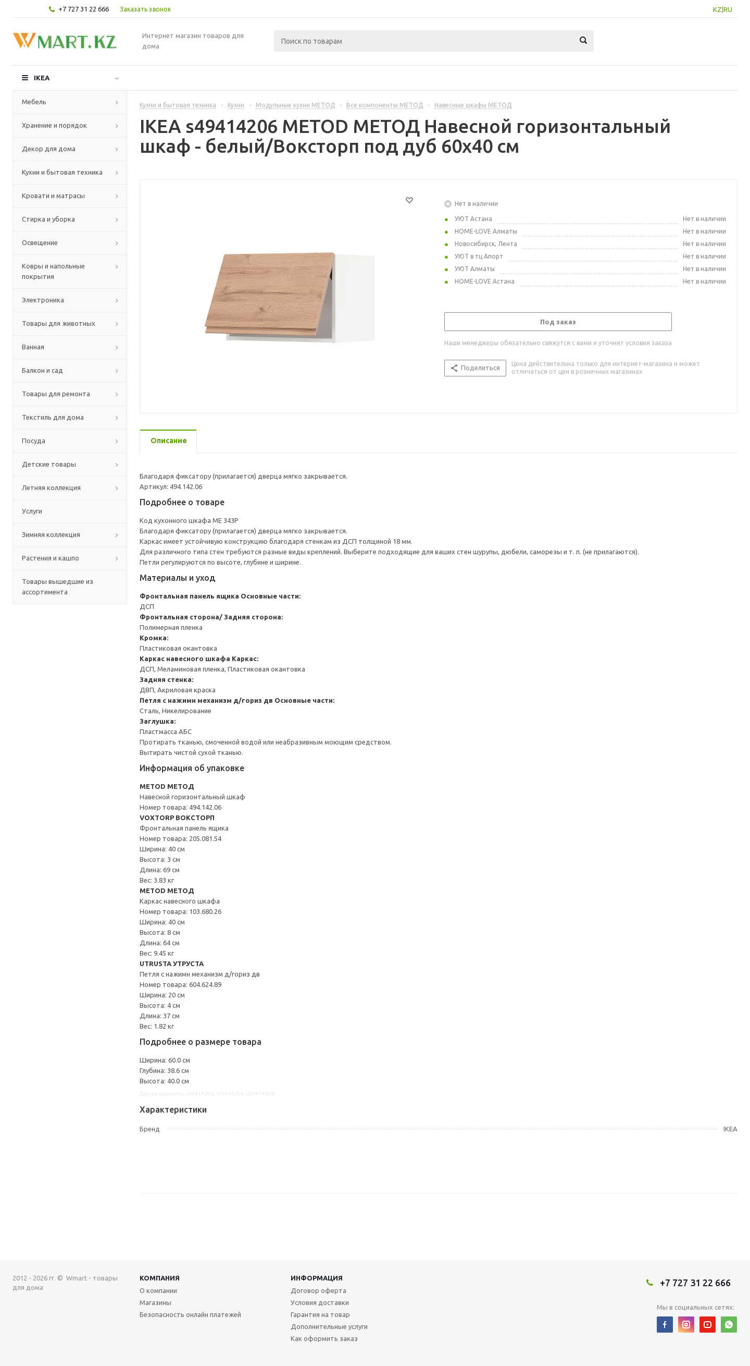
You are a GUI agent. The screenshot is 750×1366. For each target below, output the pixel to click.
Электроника (43, 299)
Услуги (32, 511)
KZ (717, 9)
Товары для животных (58, 323)
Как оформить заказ (324, 1338)
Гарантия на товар (320, 1314)
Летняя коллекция (51, 487)
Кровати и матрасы (53, 195)
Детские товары (49, 464)
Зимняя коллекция (51, 534)
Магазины (155, 1302)
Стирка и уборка (48, 219)
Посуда (33, 440)
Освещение (40, 242)
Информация (317, 1278)
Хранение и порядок (54, 125)
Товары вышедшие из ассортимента (57, 586)
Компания (160, 1278)
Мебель (34, 101)
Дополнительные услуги (329, 1326)
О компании (158, 1290)
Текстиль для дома (53, 417)
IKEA (41, 77)
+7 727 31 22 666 (83, 9)
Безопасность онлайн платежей (190, 1314)
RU (727, 9)
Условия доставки (320, 1302)
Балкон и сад (42, 370)
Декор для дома (49, 148)
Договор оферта (318, 1290)
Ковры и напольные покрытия (53, 271)
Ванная (33, 346)
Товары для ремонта (56, 393)
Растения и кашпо (50, 558)
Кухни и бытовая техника (62, 172)
